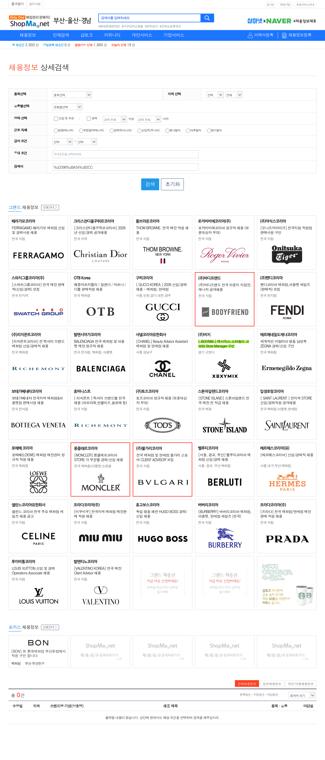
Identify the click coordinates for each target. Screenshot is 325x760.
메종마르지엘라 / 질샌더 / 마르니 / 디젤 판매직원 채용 (100, 287)
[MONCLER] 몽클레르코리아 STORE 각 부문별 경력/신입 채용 (98, 457)
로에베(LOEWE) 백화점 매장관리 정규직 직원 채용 (38, 457)
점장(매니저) (63, 130)
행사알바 (172, 130)
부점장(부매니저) (91, 130)
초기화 (172, 184)
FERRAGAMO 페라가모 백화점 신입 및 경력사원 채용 (38, 230)
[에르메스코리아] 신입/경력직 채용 (286, 454)
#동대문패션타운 (109, 26)
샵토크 (86, 35)
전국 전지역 (20, 295)
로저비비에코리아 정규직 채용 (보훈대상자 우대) (223, 230)
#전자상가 (151, 26)
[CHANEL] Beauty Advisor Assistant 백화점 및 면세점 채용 (162, 343)
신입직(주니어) (148, 130)
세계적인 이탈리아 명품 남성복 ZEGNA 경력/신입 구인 (283, 343)
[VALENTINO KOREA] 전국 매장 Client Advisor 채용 (97, 570)
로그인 (270, 4)
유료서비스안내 (305, 4)
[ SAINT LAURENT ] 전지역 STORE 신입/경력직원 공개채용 (286, 400)
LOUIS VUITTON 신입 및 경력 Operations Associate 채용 (33, 570)
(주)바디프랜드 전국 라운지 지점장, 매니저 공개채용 (224, 287)
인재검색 (61, 35)
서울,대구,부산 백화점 (275, 465)
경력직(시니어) (121, 130)
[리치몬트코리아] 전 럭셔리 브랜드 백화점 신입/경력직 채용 (38, 343)
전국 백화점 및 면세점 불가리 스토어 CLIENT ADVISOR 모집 (162, 457)
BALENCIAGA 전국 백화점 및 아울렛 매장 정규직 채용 (99, 343)
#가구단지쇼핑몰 (132, 26)
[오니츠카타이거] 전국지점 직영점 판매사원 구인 (286, 230)
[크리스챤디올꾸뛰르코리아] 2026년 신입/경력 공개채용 (99, 230)
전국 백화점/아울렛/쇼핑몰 (92, 465)
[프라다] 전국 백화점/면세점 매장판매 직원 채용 (285, 514)
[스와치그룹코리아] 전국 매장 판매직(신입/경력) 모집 (38, 287)
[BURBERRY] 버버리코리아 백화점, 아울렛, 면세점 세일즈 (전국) (224, 514)
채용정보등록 (299, 35)
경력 (92, 118)
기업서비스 (174, 35)
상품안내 (50, 207)
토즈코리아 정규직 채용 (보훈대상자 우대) (161, 400)
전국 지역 (80, 238)
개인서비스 (142, 35)
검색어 (18, 166)
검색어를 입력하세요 (115, 17)
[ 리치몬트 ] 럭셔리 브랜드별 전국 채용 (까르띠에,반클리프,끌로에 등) (100, 400)
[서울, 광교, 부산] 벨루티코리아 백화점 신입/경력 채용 (224, 457)
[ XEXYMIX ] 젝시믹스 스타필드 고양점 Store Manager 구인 (223, 343)
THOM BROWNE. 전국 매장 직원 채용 (162, 230)
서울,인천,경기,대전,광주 (153, 295)
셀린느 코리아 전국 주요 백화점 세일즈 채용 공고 (37, 514)
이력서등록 (263, 35)
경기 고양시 (206, 352)
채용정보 (28, 35)
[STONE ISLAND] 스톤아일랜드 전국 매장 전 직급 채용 (223, 400)
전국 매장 (204, 408)
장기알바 (214, 130)
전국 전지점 (268, 295)
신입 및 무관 (64, 118)
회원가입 (285, 4)
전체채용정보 (247, 683)
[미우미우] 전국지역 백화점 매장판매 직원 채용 (100, 514)
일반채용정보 (272, 683)
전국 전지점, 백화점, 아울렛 (93, 352)
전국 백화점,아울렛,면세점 (278, 408)
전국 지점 (18, 238)
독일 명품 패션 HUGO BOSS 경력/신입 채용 (161, 514)
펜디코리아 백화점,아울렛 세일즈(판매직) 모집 (285, 287)
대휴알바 (193, 130)
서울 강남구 (144, 352)
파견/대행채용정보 (301, 683)
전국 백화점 (82, 295)
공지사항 (34, 4)
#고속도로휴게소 (170, 26)
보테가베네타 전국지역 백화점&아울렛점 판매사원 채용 (37, 400)
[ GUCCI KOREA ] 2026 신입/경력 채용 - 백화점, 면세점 (161, 287)
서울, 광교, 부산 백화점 (214, 465)
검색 (207, 18)
